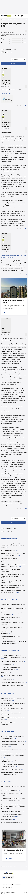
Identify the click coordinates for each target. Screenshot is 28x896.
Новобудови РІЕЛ (6, 93)
